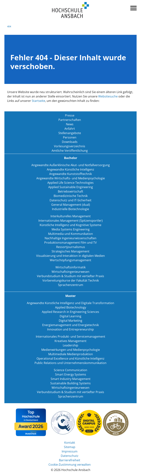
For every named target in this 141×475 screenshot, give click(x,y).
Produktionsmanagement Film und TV (70, 243)
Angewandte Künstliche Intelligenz (70, 169)
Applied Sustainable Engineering (70, 187)
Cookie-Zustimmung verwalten (69, 465)
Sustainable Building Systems (70, 383)
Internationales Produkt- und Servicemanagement (70, 336)
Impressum (69, 451)
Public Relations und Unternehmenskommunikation (70, 363)
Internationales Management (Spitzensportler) (70, 221)
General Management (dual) (70, 205)
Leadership (70, 345)
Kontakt (69, 443)
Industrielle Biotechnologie (70, 209)
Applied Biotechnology (70, 307)
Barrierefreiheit (69, 460)
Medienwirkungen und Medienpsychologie (70, 350)
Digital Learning (70, 316)
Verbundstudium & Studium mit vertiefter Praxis (70, 276)
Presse (69, 115)
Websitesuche (108, 96)
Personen (69, 137)
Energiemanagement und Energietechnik (70, 325)
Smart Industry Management (71, 379)
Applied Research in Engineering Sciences (70, 312)
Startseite (38, 101)
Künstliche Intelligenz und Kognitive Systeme (70, 225)
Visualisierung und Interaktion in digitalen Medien (70, 256)
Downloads (69, 142)
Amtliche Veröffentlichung (70, 151)
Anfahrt (69, 129)
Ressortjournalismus (70, 247)
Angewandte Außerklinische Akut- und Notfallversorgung (70, 165)
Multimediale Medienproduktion (70, 354)
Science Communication (70, 370)
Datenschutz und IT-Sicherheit (70, 200)
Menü (133, 7)
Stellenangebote (69, 133)
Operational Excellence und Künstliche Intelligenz (70, 358)
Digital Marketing (70, 321)
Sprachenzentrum (70, 285)
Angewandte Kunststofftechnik (70, 174)
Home (70, 10)
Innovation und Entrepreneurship (70, 329)
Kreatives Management (70, 341)
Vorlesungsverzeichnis (69, 146)
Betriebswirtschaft (70, 191)
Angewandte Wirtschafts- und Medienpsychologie (70, 178)
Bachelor (70, 158)
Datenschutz (69, 456)
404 (9, 26)
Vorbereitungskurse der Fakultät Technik (70, 280)
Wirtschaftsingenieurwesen (70, 272)
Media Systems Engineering (71, 229)
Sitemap (69, 447)
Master (70, 296)
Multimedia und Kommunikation (70, 234)
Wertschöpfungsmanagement (70, 260)
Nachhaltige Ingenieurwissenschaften (70, 238)
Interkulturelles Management (70, 216)
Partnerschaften (69, 120)
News (69, 124)
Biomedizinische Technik (71, 196)
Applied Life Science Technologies (70, 183)
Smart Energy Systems (70, 374)
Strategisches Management (70, 251)
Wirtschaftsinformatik (70, 267)
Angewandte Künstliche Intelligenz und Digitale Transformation (70, 303)
